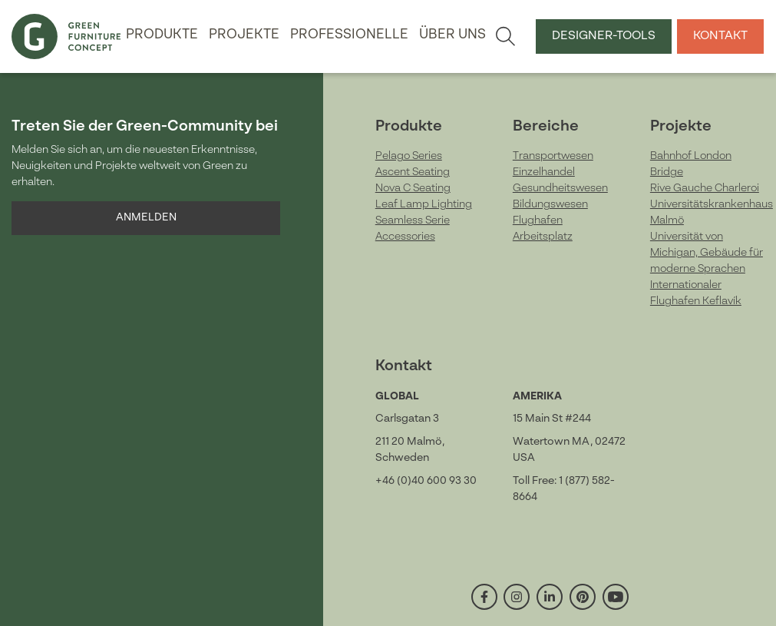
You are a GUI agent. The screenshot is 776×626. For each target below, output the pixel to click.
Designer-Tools (603, 36)
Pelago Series (408, 156)
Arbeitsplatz (543, 236)
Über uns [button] (452, 34)
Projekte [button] (244, 34)
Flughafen (538, 220)
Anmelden (146, 217)
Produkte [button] (162, 34)
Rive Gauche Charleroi (704, 188)
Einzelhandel (544, 172)
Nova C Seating (413, 188)
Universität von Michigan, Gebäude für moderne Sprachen (706, 252)
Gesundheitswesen (560, 188)
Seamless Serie (412, 220)
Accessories (405, 236)
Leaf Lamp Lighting (423, 204)
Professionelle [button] (349, 34)
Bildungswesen (550, 204)
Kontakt (720, 36)
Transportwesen (553, 156)
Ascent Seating (412, 172)
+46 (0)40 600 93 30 (426, 480)
